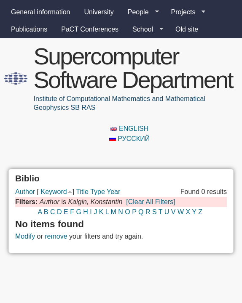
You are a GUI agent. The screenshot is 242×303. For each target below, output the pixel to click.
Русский (129, 138)
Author (25, 191)
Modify (25, 236)
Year (113, 191)
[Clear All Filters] (150, 201)
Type (97, 191)
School (144, 29)
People (140, 12)
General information (40, 12)
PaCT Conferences (89, 29)
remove (56, 236)
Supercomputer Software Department (133, 68)
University (99, 12)
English (129, 128)
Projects (185, 12)
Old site (186, 29)
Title (82, 191)
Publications (29, 29)
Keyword (53, 191)
